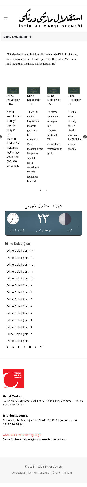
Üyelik (56, 472)
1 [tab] (41, 190)
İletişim (68, 472)
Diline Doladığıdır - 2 (19, 334)
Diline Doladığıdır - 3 (74, 100)
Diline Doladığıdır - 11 (20, 271)
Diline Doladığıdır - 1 (19, 341)
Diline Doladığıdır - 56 (54, 100)
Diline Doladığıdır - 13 (20, 257)
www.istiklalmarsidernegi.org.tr (22, 435)
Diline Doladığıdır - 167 (13, 100)
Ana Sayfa (18, 472)
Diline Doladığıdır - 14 (20, 250)
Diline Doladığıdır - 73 (33, 100)
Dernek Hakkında (38, 472)
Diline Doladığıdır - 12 (20, 264)
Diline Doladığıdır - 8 (19, 292)
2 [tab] (46, 190)
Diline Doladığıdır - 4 (19, 320)
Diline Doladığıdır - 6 (19, 306)
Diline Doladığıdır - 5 (19, 313)
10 (41, 347)
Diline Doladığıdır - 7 (19, 299)
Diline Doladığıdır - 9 (19, 285)
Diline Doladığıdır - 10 (20, 278)
